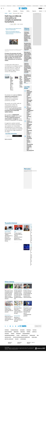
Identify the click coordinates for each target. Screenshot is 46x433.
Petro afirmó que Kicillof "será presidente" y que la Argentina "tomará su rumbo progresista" (22, 81)
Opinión (40, 11)
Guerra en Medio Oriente (21, 5)
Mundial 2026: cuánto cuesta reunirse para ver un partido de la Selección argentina (27, 46)
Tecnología (32, 335)
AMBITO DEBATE (31, 343)
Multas (16, 339)
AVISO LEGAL (34, 337)
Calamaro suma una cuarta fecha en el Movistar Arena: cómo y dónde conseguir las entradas (27, 68)
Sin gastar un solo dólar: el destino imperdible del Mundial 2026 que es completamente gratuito (27, 312)
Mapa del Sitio (8, 337)
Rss (38, 335)
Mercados (16, 331)
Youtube (15, 326)
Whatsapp (18, 326)
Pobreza (14, 5)
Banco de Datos (8, 331)
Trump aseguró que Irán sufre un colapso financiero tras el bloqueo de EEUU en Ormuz (18, 236)
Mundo (10, 13)
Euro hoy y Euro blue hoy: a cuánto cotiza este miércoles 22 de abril (18, 310)
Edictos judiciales (9, 339)
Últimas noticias (14, 330)
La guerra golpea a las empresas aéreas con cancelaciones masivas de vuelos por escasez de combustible (13, 83)
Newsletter (38, 326)
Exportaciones (29, 5)
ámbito (6, 13)
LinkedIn (12, 326)
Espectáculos (24, 335)
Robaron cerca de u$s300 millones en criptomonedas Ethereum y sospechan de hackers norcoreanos (13, 32)
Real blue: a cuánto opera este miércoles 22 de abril (18, 319)
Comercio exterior (35, 5)
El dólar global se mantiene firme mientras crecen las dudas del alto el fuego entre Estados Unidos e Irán (18, 294)
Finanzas (22, 11)
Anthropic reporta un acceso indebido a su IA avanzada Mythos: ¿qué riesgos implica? (27, 36)
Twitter (5, 326)
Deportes (18, 333)
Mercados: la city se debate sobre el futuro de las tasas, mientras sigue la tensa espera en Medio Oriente (27, 56)
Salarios (41, 5)
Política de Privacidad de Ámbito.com (21, 337)
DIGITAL (10, 343)
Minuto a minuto (8, 289)
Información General (10, 335)
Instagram (10, 326)
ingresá (44, 8)
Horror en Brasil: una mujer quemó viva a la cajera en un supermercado (13, 29)
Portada (7, 330)
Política (28, 11)
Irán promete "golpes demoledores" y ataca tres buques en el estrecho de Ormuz (8, 237)
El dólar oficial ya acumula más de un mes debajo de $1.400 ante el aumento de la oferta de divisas (27, 294)
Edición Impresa (26, 333)
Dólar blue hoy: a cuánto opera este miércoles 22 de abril (9, 318)
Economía (15, 11)
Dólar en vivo (9, 5)
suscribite (40, 8)
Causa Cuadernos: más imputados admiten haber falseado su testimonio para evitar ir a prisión (29, 127)
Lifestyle (34, 331)
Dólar (9, 11)
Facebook (7, 326)
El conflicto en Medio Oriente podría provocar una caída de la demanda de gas (27, 78)
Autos (18, 335)
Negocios (34, 11)
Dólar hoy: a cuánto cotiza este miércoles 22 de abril (9, 310)
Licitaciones (23, 339)
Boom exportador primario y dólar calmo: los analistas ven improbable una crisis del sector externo (29, 98)
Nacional (7, 333)
